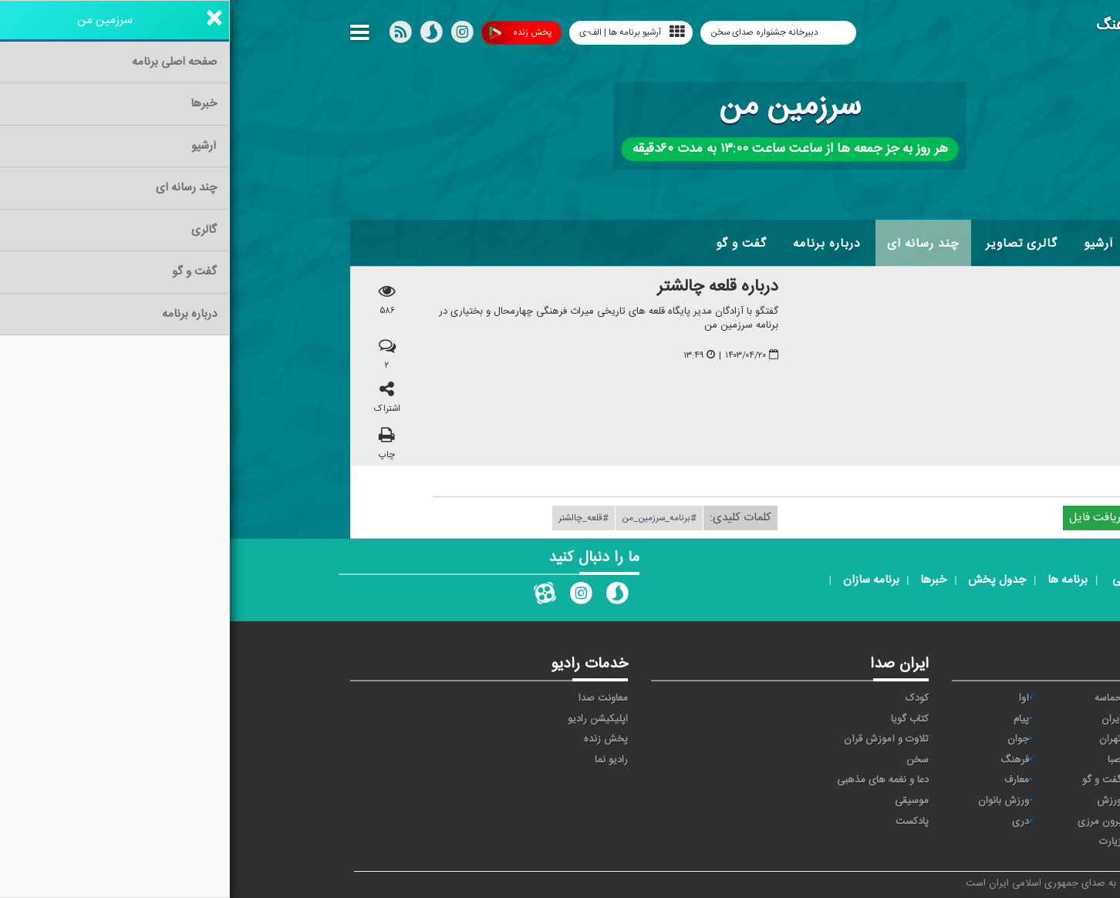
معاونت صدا (373, 698)
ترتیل (973, 739)
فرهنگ (785, 760)
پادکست (682, 821)
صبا (885, 760)
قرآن (975, 780)
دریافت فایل (874, 517)
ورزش (879, 800)
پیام (791, 719)
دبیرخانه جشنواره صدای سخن (536, 32)
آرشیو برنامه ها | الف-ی (402, 32)
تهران (880, 739)
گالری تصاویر (792, 244)
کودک (687, 698)
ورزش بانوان (773, 800)
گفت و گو (511, 244)
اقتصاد (971, 719)
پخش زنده (290, 33)
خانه (975, 244)
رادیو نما (381, 760)
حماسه (878, 698)
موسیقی (682, 800)
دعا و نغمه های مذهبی (653, 780)
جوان (788, 739)
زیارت (880, 841)
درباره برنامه (597, 244)
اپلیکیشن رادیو (368, 719)
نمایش (970, 800)
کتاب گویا (680, 719)
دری (790, 821)
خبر (977, 698)
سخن (687, 760)
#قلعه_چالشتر (354, 518)
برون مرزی (870, 821)
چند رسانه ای (693, 244)
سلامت (969, 760)
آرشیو (869, 244)
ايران (882, 719)
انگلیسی (967, 841)
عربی (974, 821)
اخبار (923, 244)
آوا (794, 698)
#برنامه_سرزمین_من (429, 518)
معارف (786, 780)
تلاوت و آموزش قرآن (656, 739)
